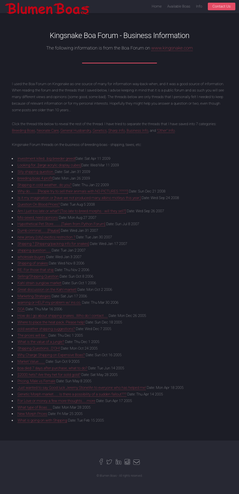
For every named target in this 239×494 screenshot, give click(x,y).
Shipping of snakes (33, 263)
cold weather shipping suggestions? (46, 329)
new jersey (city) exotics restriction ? (46, 237)
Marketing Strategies (34, 296)
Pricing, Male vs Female (36, 381)
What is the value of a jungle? (41, 342)
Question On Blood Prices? (39, 204)
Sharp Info (116, 130)
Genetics (100, 130)
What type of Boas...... (35, 407)
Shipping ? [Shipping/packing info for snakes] (53, 244)
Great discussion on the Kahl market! (47, 289)
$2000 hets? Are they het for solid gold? (49, 375)
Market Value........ (31, 361)
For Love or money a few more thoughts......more (56, 401)
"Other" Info (166, 130)
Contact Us (221, 6)
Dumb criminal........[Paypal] (39, 230)
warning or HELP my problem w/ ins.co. (49, 302)
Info (199, 6)
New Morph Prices (32, 414)
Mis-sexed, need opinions (38, 217)
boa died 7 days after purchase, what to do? (52, 368)
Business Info (137, 130)
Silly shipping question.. (36, 172)
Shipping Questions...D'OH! (39, 348)
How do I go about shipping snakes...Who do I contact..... (63, 315)
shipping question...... (34, 250)
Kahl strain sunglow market (39, 283)
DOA (21, 309)
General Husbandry (75, 130)
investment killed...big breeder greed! (47, 158)
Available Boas (178, 6)
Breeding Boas (23, 130)
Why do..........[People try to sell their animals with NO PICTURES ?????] (73, 191)
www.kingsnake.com (172, 48)
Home (157, 6)
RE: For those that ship (36, 270)
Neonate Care (48, 130)
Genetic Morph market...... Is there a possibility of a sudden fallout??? (72, 394)
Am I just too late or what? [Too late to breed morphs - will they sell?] (72, 211)
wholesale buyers (31, 257)
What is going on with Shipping (42, 420)
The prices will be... (33, 335)
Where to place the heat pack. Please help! (51, 322)
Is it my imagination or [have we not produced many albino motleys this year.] (79, 198)
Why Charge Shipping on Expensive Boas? (51, 355)
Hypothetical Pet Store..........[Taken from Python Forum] (61, 224)
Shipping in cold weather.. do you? (45, 185)
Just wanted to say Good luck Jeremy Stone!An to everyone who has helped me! (82, 387)
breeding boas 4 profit (35, 178)
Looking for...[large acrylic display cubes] (49, 165)
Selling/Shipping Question (38, 276)
